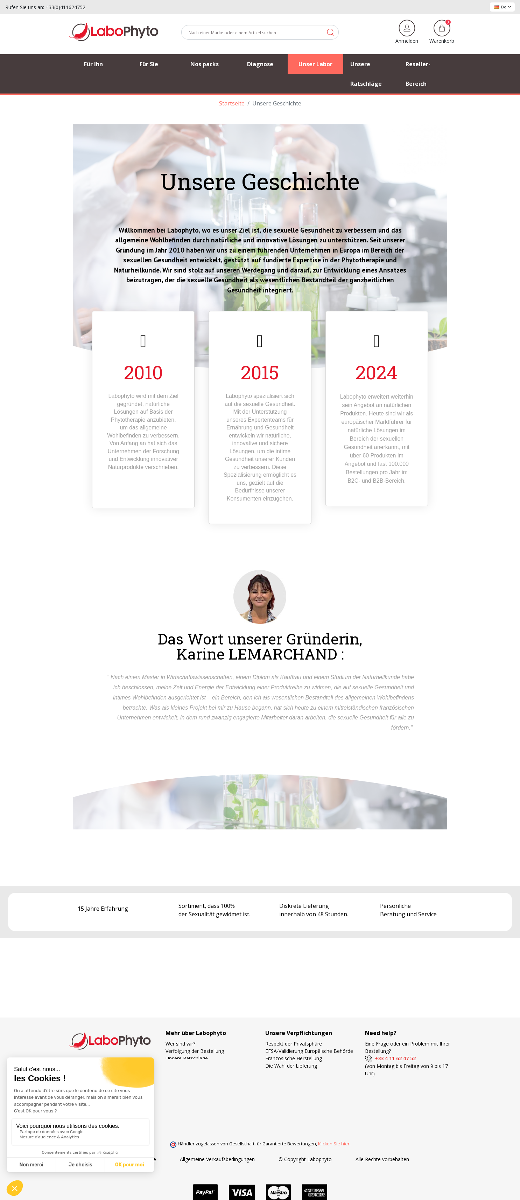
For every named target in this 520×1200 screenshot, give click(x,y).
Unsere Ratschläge (187, 1058)
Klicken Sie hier (334, 1144)
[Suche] (260, 32)
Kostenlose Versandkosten (295, 1073)
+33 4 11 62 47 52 (390, 1058)
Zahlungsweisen (283, 1080)
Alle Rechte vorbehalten (382, 1159)
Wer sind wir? (180, 1043)
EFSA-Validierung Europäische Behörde (309, 1051)
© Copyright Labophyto (305, 1159)
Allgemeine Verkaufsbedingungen (217, 1159)
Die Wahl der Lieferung (291, 1065)
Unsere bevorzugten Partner (198, 1065)
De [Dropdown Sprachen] (502, 6)
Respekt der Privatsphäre (293, 1043)
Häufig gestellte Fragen (192, 1073)
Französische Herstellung (293, 1058)
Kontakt (174, 1080)
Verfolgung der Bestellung (195, 1051)
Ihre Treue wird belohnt (291, 1087)
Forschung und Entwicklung (296, 1095)
